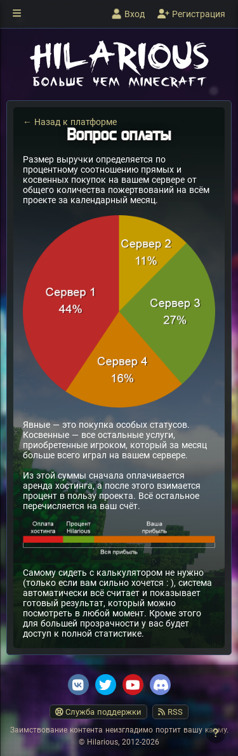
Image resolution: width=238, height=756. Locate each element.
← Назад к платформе (70, 122)
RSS (170, 712)
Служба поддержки (98, 712)
